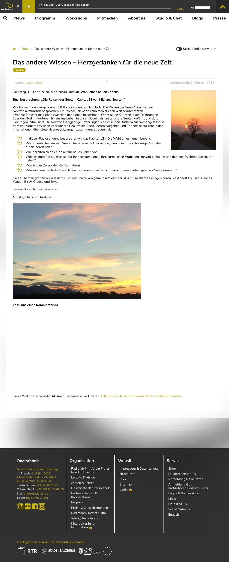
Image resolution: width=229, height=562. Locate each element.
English (173, 514)
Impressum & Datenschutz (139, 468)
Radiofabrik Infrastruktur (88, 513)
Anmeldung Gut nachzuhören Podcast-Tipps (188, 486)
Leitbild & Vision (83, 477)
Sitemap (126, 484)
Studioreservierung (182, 474)
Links (172, 499)
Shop (172, 468)
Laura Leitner (34, 83)
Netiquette (127, 474)
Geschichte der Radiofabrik (90, 488)
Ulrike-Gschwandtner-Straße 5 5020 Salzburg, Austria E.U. (36, 479)
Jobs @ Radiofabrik (84, 518)
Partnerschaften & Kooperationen (84, 495)
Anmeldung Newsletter (185, 479)
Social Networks (180, 509)
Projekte (77, 502)
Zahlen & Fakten (83, 483)
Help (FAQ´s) (178, 504)
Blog (25, 49)
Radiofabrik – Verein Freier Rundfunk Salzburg (90, 470)
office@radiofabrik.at (36, 494)
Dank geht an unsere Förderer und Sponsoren (51, 542)
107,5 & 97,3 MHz (37, 498)
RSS (123, 479)
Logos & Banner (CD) (183, 493)
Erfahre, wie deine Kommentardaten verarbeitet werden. (142, 396)
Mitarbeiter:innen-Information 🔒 (84, 525)
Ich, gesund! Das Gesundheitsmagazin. (64, 4)
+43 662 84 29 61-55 (50, 489)
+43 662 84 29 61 (47, 485)
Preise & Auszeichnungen (89, 508)
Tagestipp (19, 69)
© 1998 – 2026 (40, 473)
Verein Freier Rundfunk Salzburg (37, 469)
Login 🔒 (126, 490)
